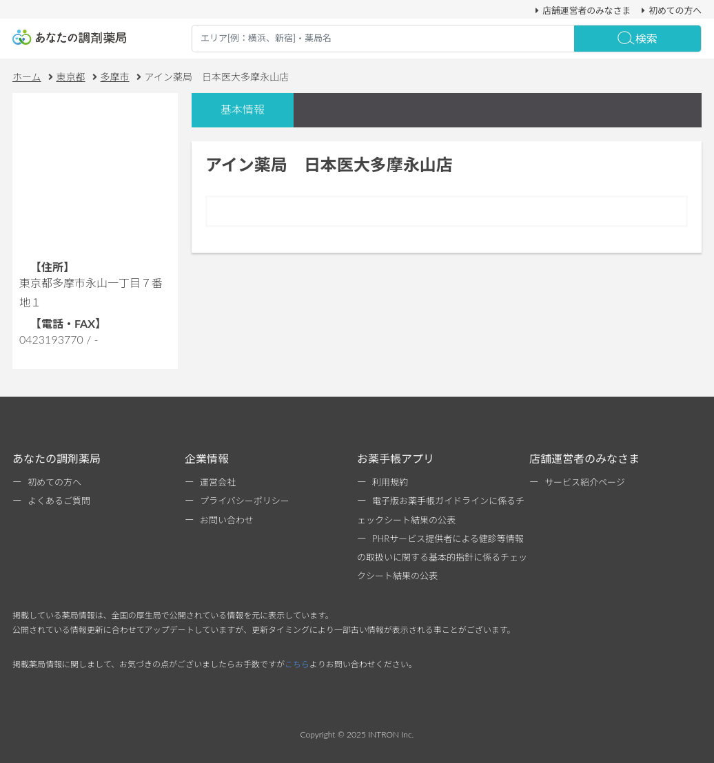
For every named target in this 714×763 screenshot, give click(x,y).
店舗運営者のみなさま (581, 10)
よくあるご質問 (59, 500)
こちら (297, 664)
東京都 (71, 77)
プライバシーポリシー (244, 500)
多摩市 (115, 77)
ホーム (26, 77)
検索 (637, 38)
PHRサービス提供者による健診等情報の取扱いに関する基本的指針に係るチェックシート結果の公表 (442, 557)
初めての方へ (670, 10)
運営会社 (218, 482)
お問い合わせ (227, 519)
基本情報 (243, 109)
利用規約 (390, 482)
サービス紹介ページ (584, 482)
